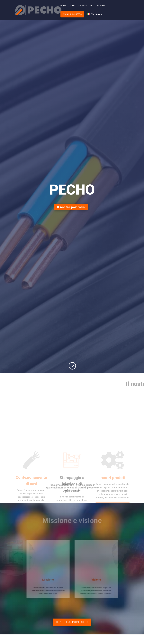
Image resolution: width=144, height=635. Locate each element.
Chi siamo (101, 6)
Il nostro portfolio (71, 207)
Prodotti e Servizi (79, 6)
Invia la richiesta (72, 14)
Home (63, 6)
